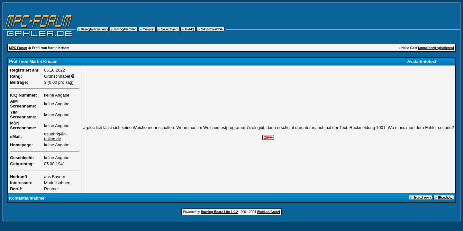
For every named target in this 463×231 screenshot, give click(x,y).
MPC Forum (18, 48)
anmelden (426, 48)
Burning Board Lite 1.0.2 (219, 212)
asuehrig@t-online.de (55, 136)
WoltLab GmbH (268, 212)
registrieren (444, 48)
